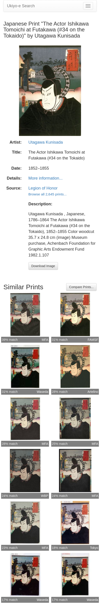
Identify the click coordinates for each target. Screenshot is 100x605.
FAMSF (93, 340)
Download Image (43, 266)
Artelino (93, 392)
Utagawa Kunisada (45, 142)
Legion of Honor (43, 188)
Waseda (42, 392)
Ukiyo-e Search (21, 6)
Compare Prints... (81, 287)
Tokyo (94, 548)
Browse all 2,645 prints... (47, 194)
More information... (45, 178)
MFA (45, 340)
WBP (44, 496)
